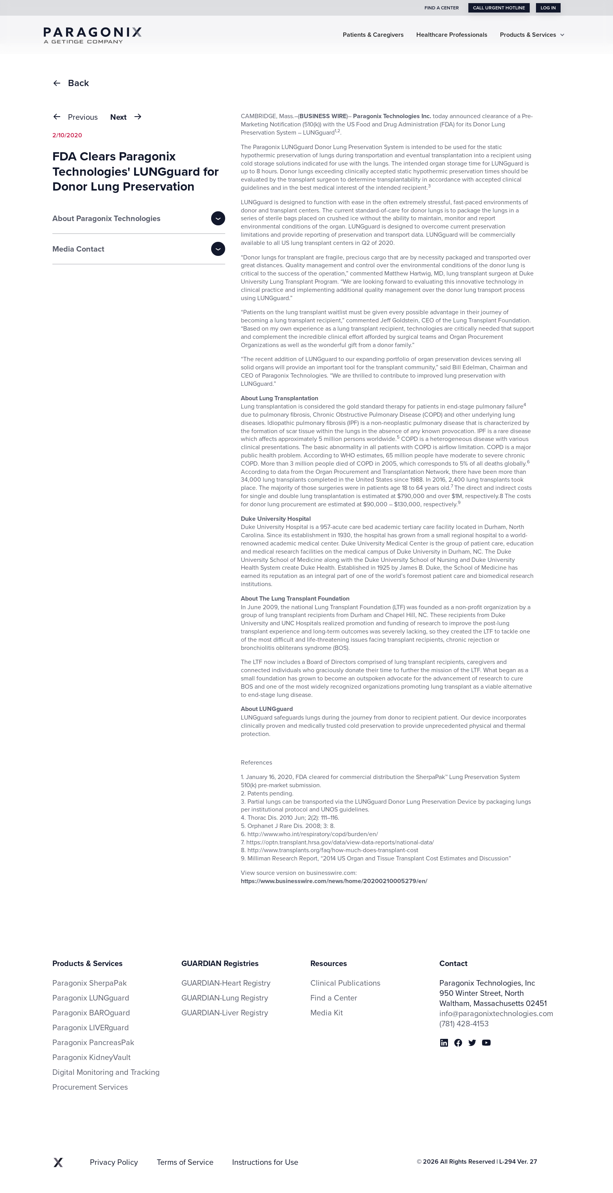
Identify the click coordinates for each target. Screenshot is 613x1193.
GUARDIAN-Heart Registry (226, 982)
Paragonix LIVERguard (90, 1027)
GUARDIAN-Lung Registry (224, 997)
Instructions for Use (265, 1162)
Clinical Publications (345, 983)
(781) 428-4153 (464, 1023)
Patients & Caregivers (373, 35)
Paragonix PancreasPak (93, 1042)
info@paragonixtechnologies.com (496, 1013)
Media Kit (326, 1013)
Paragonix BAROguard (91, 1013)
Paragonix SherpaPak (89, 983)
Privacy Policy (114, 1162)
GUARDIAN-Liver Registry (224, 1012)
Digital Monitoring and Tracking (106, 1072)
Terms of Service (185, 1162)
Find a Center (333, 998)
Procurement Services (90, 1087)
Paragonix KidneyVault (91, 1057)
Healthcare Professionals (452, 35)
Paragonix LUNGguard (90, 998)
